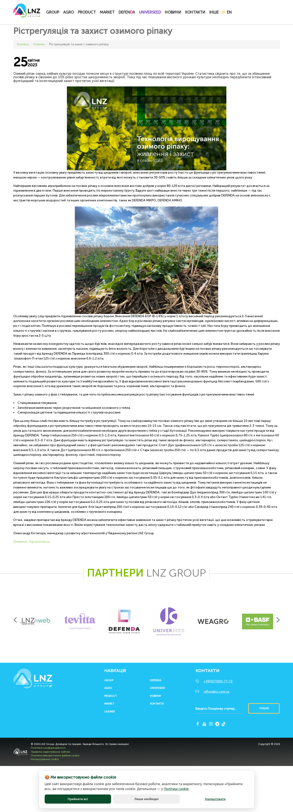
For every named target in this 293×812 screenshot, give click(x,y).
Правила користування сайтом (50, 751)
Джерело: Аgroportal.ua (31, 542)
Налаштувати (215, 799)
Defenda (155, 680)
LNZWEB (109, 711)
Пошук (264, 708)
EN (229, 12)
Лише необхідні (146, 799)
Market (107, 12)
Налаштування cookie (45, 759)
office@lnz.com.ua (216, 691)
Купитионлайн (243, 12)
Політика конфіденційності (48, 747)
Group (52, 12)
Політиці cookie (176, 789)
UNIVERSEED (150, 12)
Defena (127, 12)
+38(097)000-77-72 (218, 681)
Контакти (195, 12)
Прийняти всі (78, 799)
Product (87, 12)
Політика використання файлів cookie (55, 755)
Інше (214, 12)
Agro (68, 12)
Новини (173, 12)
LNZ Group (26, 13)
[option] (35, 621)
